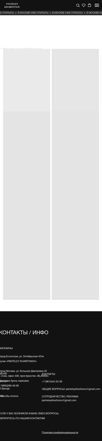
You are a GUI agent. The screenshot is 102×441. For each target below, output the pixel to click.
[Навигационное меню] (97, 5)
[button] (78, 5)
